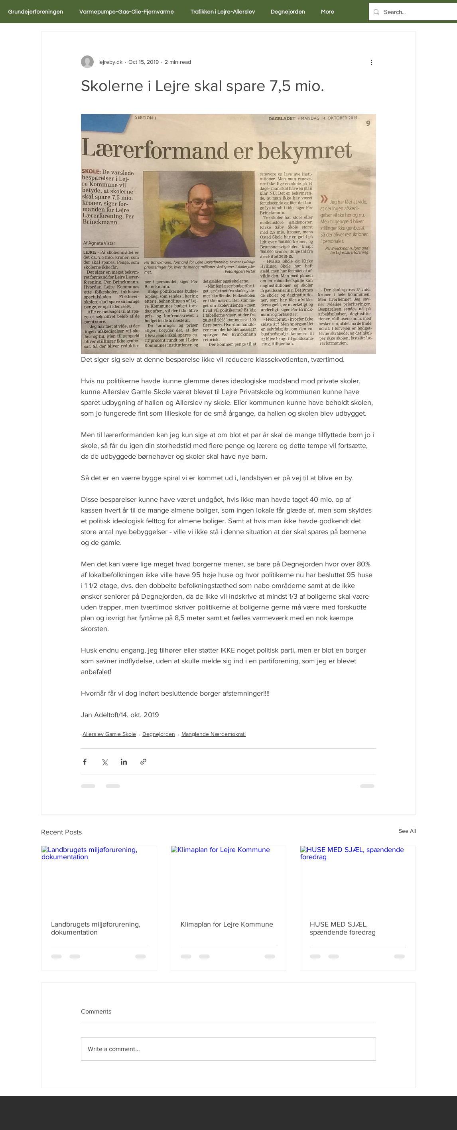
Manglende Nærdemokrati (213, 734)
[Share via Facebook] (85, 761)
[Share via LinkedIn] (124, 761)
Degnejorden (158, 734)
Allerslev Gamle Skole (109, 734)
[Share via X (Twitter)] (104, 761)
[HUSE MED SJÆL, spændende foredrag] (358, 878)
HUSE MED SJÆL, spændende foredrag (343, 928)
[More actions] (371, 62)
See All (407, 831)
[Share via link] (143, 761)
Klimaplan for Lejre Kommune (227, 924)
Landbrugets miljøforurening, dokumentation (95, 928)
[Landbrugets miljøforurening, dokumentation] (99, 878)
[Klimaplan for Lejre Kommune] (228, 878)
